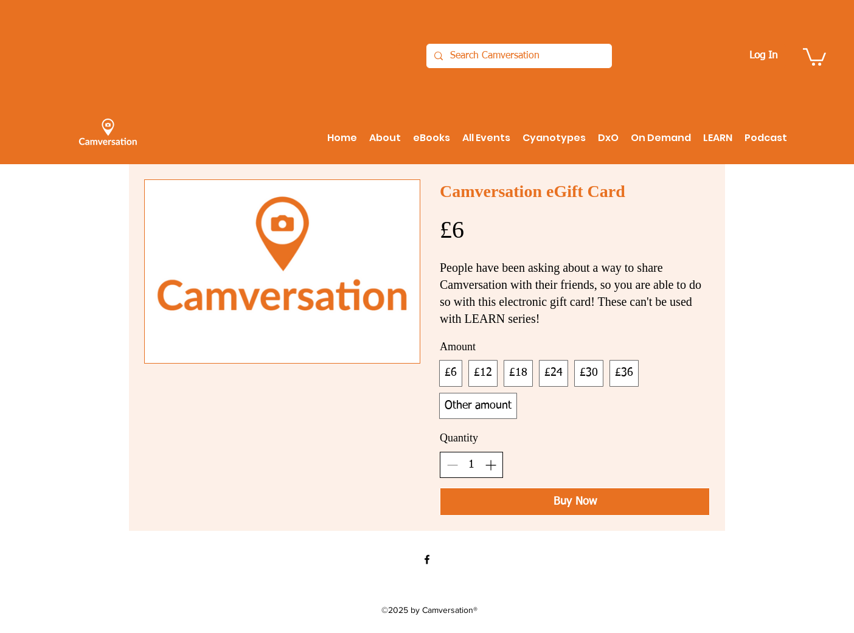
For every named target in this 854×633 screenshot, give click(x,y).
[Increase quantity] (490, 464)
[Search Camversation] (518, 56)
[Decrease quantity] (452, 464)
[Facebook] (427, 559)
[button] (814, 56)
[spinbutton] (471, 464)
